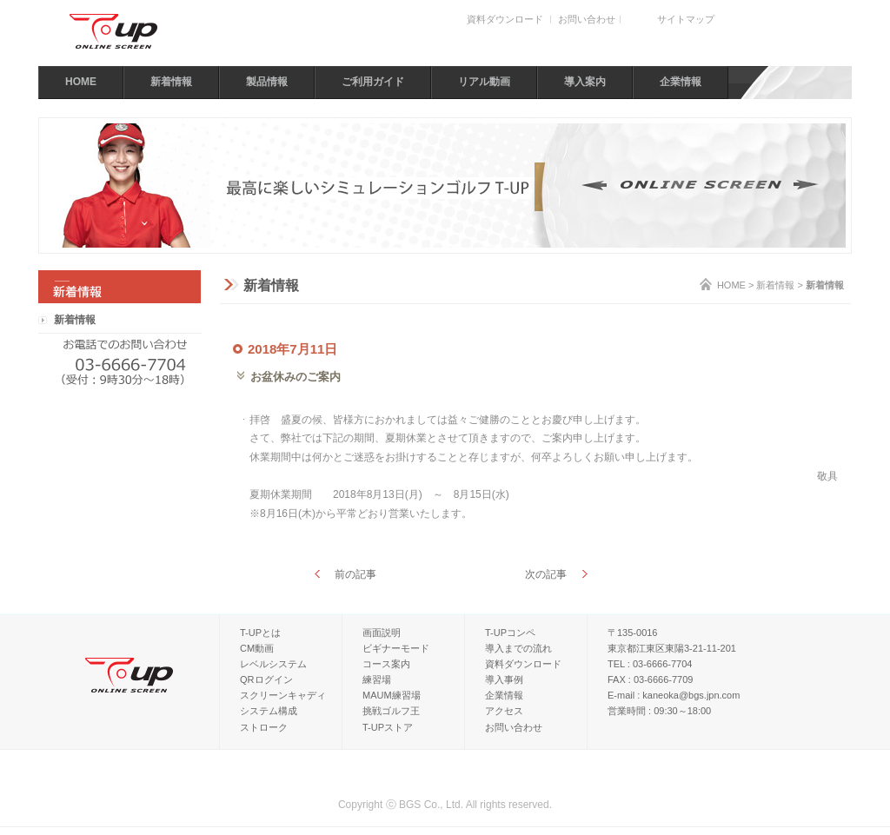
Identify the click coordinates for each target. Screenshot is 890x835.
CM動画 (257, 648)
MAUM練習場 (391, 695)
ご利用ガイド (373, 82)
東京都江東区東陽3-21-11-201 (672, 648)
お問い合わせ (586, 19)
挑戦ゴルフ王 (391, 711)
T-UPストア (387, 727)
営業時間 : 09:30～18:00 (659, 711)
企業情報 (680, 82)
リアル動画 (484, 82)
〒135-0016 (633, 632)
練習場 (376, 679)
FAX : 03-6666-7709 (650, 679)
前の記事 (355, 574)
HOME (80, 82)
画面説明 (381, 632)
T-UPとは (260, 632)
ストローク (264, 727)
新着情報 (171, 82)
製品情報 (267, 82)
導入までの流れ (518, 648)
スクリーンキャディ (283, 695)
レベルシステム (273, 664)
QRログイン (266, 679)
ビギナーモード (395, 648)
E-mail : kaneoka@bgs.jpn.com (674, 695)
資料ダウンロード (505, 19)
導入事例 (504, 679)
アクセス (504, 711)
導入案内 (585, 82)
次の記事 (546, 574)
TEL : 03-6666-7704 (650, 664)
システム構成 (268, 711)
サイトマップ (685, 19)
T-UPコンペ (510, 632)
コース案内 (386, 664)
